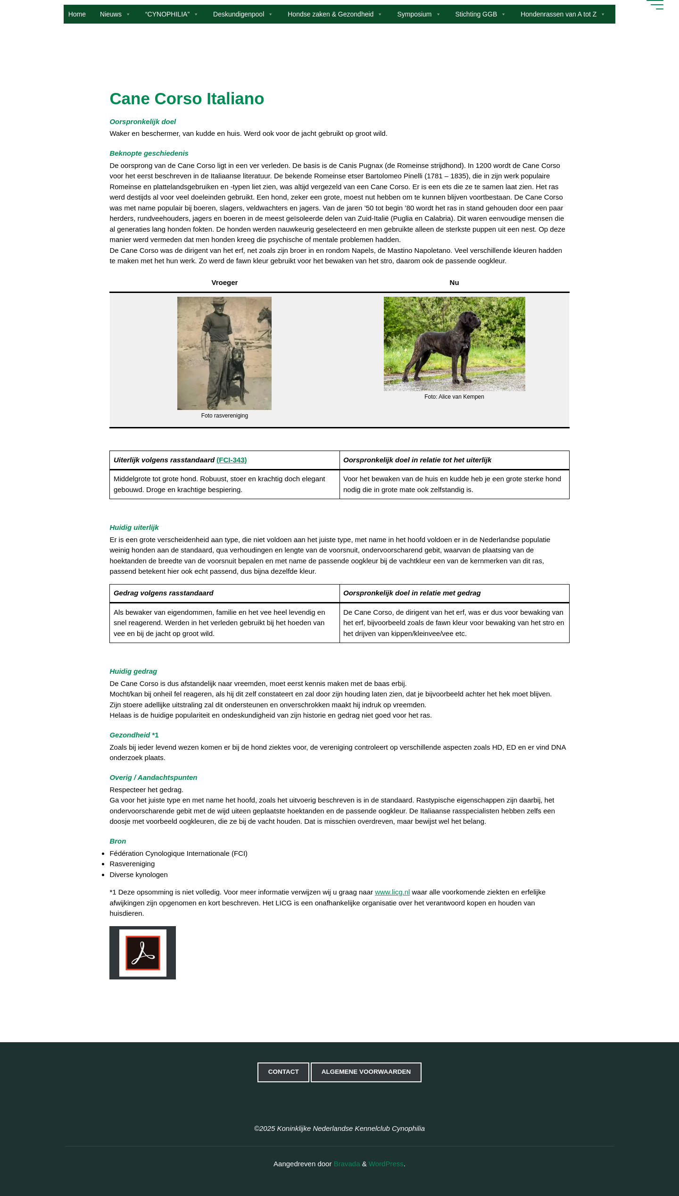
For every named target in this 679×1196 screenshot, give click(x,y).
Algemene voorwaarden (366, 1071)
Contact (283, 1071)
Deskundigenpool (243, 14)
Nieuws (115, 14)
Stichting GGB (481, 14)
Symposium (419, 14)
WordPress (386, 1164)
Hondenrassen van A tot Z (563, 14)
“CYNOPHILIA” (172, 14)
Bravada (345, 1164)
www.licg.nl (392, 892)
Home (77, 14)
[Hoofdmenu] (653, 4)
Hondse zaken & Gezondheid (335, 14)
